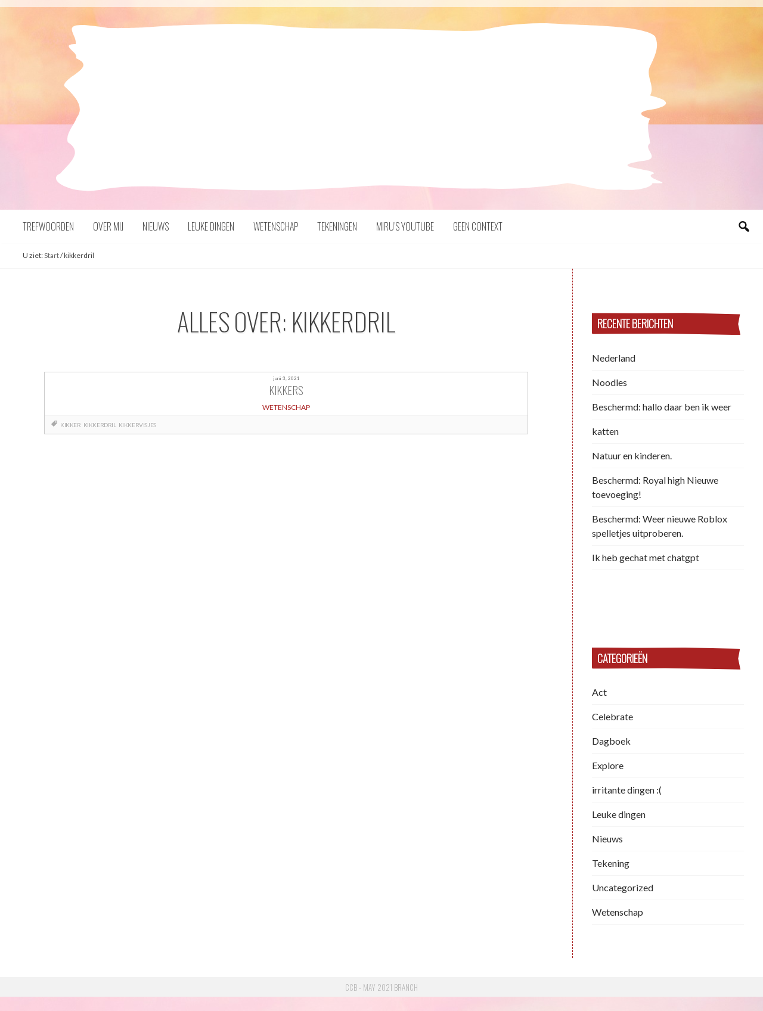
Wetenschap (275, 226)
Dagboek (611, 740)
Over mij (108, 226)
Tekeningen (337, 226)
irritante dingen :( (627, 789)
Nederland (613, 357)
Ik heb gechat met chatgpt (645, 557)
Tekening (610, 863)
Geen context (478, 226)
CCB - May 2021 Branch (381, 987)
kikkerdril (99, 424)
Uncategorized (622, 887)
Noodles (609, 382)
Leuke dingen (211, 226)
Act (599, 692)
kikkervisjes (137, 424)
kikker (70, 424)
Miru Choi (381, 142)
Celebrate (612, 716)
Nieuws (155, 226)
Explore (608, 765)
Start (51, 255)
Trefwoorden (48, 226)
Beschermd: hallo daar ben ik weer (661, 406)
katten (605, 431)
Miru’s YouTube (405, 226)
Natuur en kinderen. (632, 455)
